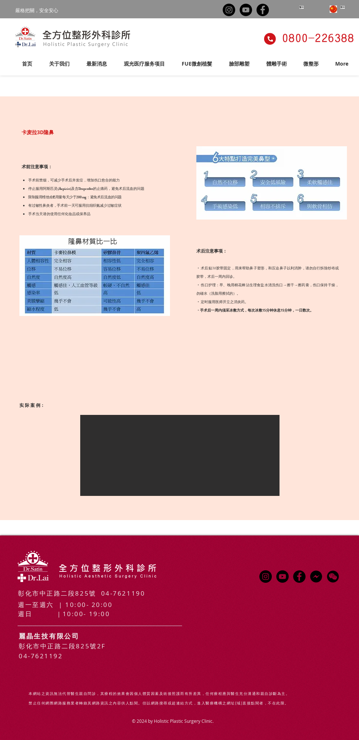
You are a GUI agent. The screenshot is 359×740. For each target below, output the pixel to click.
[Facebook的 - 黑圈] (262, 10)
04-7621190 (123, 593)
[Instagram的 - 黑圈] (229, 10)
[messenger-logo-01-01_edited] (316, 576)
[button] (144, 60)
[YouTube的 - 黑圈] (246, 10)
